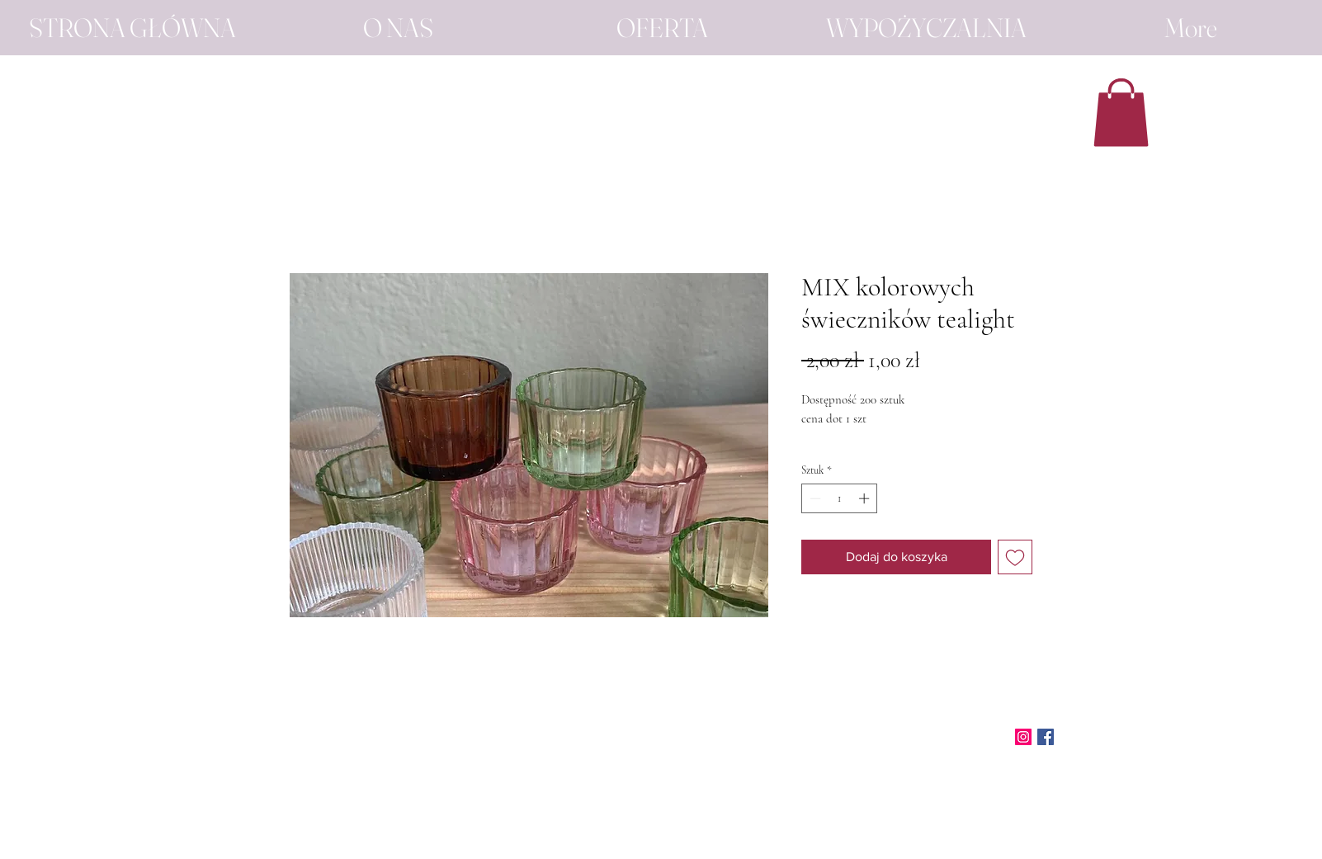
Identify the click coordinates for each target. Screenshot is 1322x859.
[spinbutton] (840, 498)
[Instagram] (1023, 737)
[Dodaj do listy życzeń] (1015, 557)
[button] (1121, 112)
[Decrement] (814, 498)
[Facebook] (1045, 737)
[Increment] (866, 498)
